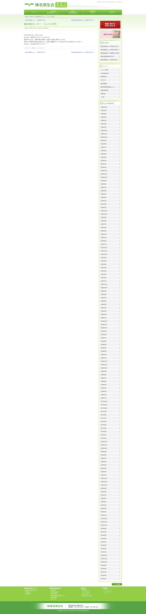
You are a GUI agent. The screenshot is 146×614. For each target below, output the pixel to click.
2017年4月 (103, 428)
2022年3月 (103, 237)
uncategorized (104, 73)
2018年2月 (103, 394)
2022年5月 (103, 231)
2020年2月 (103, 314)
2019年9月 (103, 331)
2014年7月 (103, 532)
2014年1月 (103, 552)
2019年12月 (104, 321)
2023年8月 (103, 184)
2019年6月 (103, 341)
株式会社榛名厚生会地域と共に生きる (45, 4)
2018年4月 (103, 388)
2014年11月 (104, 522)
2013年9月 (103, 565)
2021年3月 (103, 274)
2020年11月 (104, 284)
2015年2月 (103, 512)
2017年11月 (104, 405)
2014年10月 (104, 525)
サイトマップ (101, 2)
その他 (102, 97)
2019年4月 (103, 348)
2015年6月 (103, 498)
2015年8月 (103, 491)
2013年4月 (103, 578)
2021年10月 (104, 254)
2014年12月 (104, 518)
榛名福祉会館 (104, 90)
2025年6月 (103, 114)
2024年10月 (104, 137)
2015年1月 (103, 515)
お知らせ (32, 16)
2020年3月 (103, 311)
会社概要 (27, 594)
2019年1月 (103, 358)
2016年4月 (103, 468)
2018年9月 (103, 371)
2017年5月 (103, 425)
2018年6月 (103, 381)
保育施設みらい (92, 12)
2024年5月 (103, 154)
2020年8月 (103, 294)
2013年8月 (103, 568)
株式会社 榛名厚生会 (31, 590)
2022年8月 (103, 221)
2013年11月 (104, 558)
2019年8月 (103, 334)
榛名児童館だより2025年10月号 (109, 49)
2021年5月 (103, 267)
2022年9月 (103, 217)
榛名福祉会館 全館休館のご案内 (110, 53)
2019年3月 (103, 351)
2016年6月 (103, 461)
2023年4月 (103, 197)
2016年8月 (103, 455)
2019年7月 (103, 338)
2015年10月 (104, 485)
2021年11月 (104, 251)
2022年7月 (103, 224)
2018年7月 (103, 378)
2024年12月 (104, 130)
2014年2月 (103, 548)
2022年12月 (104, 211)
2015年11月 (104, 481)
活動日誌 (112, 12)
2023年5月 (103, 194)
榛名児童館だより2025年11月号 (109, 46)
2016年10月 (104, 448)
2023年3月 (103, 200)
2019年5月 (103, 344)
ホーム (34, 12)
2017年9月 (103, 411)
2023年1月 (103, 207)
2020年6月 (103, 301)
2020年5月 (103, 304)
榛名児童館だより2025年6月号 (109, 60)
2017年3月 (103, 431)
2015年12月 (104, 478)
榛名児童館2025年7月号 (107, 56)
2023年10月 (104, 177)
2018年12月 (104, 361)
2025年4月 (103, 120)
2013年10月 (104, 562)
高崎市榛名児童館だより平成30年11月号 (83, 20)
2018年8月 (103, 374)
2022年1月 (103, 244)
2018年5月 (103, 384)
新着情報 (84, 590)
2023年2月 (103, 204)
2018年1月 (103, 398)
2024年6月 (103, 150)
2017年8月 (103, 415)
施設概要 (53, 590)
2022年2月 (103, 241)
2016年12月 (104, 441)
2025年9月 (103, 110)
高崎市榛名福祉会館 (73, 12)
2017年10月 (104, 408)
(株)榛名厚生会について (30, 588)
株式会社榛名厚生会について (53, 12)
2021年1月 (103, 281)
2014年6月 (103, 535)
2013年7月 (103, 572)
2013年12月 (104, 555)
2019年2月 (103, 354)
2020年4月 (103, 308)
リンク (120, 2)
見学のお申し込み (87, 595)
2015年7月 (103, 495)
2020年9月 (103, 291)
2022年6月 (103, 227)
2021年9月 (103, 257)
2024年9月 (103, 140)
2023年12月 (104, 170)
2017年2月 (103, 435)
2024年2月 (103, 164)
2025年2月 (103, 127)
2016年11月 (104, 445)
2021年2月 (103, 277)
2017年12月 (104, 401)
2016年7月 (103, 458)
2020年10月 (104, 287)
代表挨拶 (27, 592)
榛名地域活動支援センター (108, 87)
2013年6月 (103, 575)
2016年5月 (103, 465)
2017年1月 (103, 438)
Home (26, 16)
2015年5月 (103, 502)
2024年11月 (104, 134)
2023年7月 (103, 187)
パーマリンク (41, 48)
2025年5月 (103, 117)
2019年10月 (104, 328)
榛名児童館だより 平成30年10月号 (34, 20)
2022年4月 (103, 234)
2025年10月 (104, 107)
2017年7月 (103, 418)
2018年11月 (104, 364)
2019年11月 (104, 324)
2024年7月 (103, 147)
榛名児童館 (104, 83)
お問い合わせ (86, 594)
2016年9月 (103, 451)
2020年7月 (103, 297)
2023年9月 (103, 180)
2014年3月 (103, 545)
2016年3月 (103, 471)
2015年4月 (103, 505)
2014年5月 (103, 538)
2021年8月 (103, 261)
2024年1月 (103, 167)
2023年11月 (104, 174)
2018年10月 (104, 368)
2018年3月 (103, 391)
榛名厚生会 (104, 76)
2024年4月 (103, 157)
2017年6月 (103, 421)
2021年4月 (103, 271)
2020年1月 (103, 318)
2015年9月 (103, 488)
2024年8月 (103, 144)
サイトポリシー (112, 2)
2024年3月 (103, 160)
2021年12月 (104, 247)
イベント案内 (104, 70)
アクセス (53, 599)
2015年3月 (103, 508)
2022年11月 (104, 214)
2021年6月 (103, 264)
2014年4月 (103, 542)
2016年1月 (103, 475)
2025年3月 (103, 124)
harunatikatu (45, 28)
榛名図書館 (54, 597)
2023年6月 (103, 190)
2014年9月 (103, 528)
